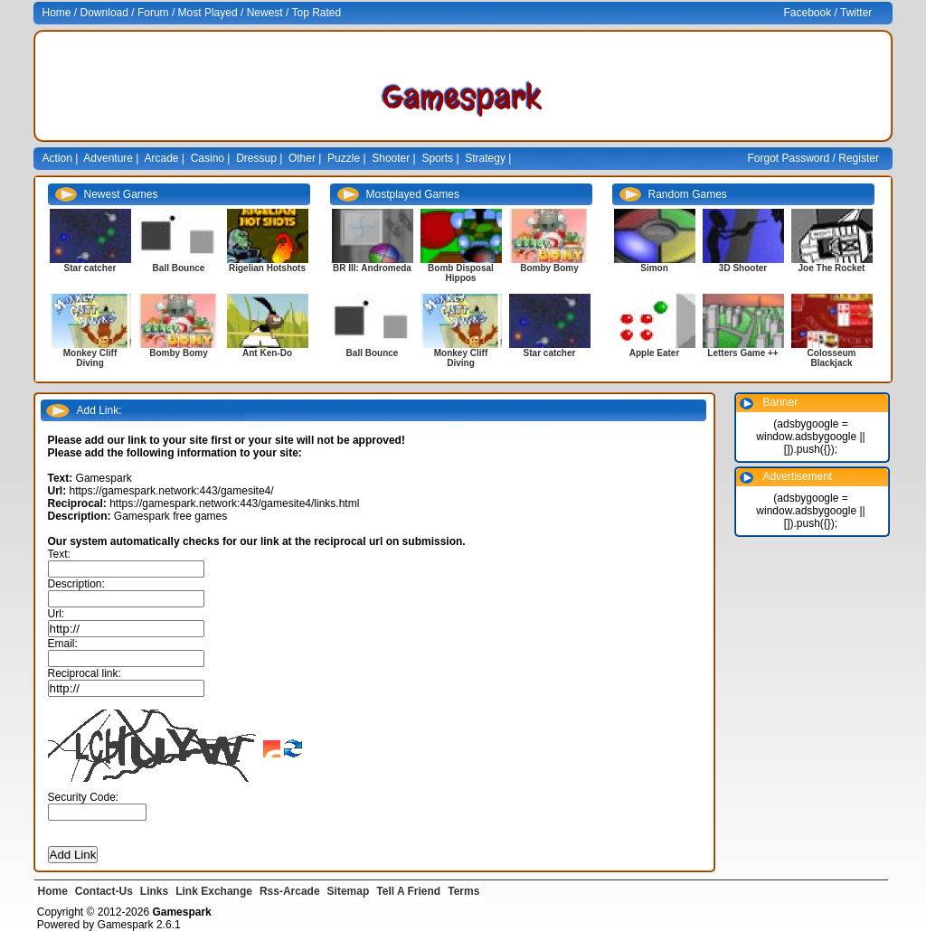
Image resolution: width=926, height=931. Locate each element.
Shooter (391, 158)
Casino (207, 158)
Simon (654, 268)
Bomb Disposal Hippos (461, 273)
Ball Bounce (179, 268)
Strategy (485, 158)
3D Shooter (743, 268)
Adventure (108, 158)
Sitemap (348, 891)
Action (57, 158)
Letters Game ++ (742, 353)
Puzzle (343, 158)
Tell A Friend (408, 891)
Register (858, 158)
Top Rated (316, 12)
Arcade (162, 158)
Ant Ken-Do (267, 353)
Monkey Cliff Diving (90, 358)
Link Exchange (213, 891)
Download (104, 12)
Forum (153, 12)
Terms (463, 891)
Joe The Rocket (831, 268)
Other (302, 158)
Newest (265, 12)
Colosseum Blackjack (832, 358)
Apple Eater (654, 353)
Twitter (856, 12)
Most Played (208, 12)
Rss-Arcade (290, 891)
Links (154, 891)
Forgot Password (789, 158)
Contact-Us (104, 891)
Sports (437, 158)
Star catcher (90, 268)
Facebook (808, 12)
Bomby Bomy (178, 353)
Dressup (256, 158)
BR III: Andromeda (372, 268)
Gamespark (126, 924)
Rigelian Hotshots (267, 268)
